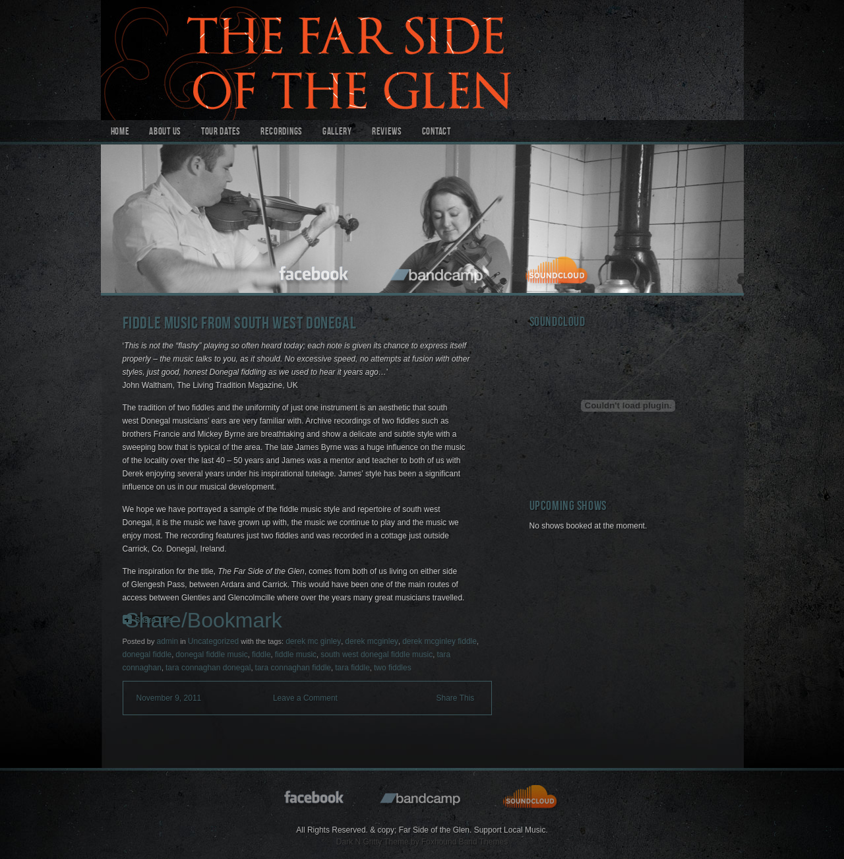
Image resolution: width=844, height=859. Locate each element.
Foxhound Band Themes (464, 841)
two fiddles (392, 667)
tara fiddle (352, 667)
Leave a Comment (305, 698)
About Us (165, 133)
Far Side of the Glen (422, 60)
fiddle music (295, 654)
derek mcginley (371, 641)
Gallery (337, 133)
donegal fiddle (147, 654)
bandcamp (438, 271)
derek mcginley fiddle (439, 641)
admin (167, 641)
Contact (436, 133)
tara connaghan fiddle (293, 667)
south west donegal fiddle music (376, 654)
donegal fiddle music (211, 654)
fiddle (261, 654)
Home (120, 133)
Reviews (387, 133)
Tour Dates (221, 133)
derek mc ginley (313, 641)
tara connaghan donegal (208, 667)
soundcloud (559, 271)
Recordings (281, 133)
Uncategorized (213, 641)
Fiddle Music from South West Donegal (240, 325)
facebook (314, 271)
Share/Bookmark (203, 620)
